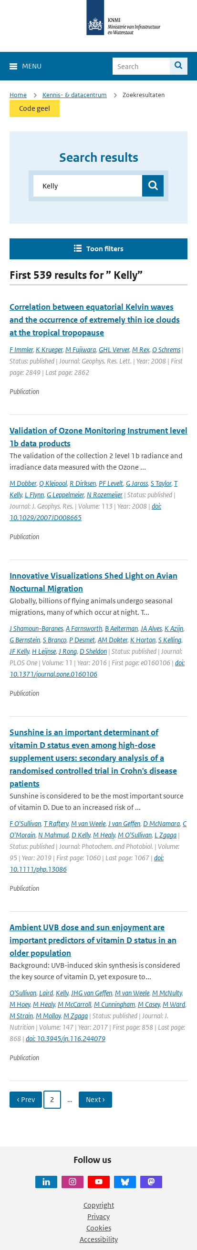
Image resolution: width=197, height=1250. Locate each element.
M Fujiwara (80, 349)
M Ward (174, 1004)
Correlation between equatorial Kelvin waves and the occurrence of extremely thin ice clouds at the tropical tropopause (95, 320)
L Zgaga (165, 834)
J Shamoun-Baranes (36, 628)
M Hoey (20, 1004)
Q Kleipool (53, 483)
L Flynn (34, 494)
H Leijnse (44, 651)
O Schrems (166, 349)
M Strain (21, 1015)
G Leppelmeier (65, 494)
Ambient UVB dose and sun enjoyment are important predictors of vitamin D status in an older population (93, 940)
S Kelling (169, 639)
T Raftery (56, 823)
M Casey (149, 1004)
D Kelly (81, 834)
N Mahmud (53, 834)
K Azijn (174, 628)
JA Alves (151, 628)
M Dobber (23, 483)
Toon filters (105, 248)
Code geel (34, 108)
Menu (31, 65)
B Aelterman (121, 628)
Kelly (62, 992)
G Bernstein (25, 639)
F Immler (21, 349)
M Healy (104, 834)
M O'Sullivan (135, 834)
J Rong (68, 651)
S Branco (54, 639)
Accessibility (99, 1239)
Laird (46, 992)
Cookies (98, 1227)
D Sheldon (93, 651)
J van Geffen (124, 823)
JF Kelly (19, 651)
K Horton (143, 639)
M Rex (140, 349)
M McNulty (167, 992)
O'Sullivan (23, 992)
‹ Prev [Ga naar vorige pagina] (26, 1099)
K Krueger (49, 349)
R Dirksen (83, 483)
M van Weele (88, 823)
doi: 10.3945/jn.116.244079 (65, 1038)
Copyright (98, 1205)
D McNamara (161, 823)
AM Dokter (112, 639)
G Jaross (137, 483)
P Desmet (82, 639)
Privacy (98, 1216)
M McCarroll (74, 1004)
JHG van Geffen (91, 992)
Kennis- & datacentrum (74, 95)
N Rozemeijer (105, 494)
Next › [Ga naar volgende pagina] (95, 1099)
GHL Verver (114, 349)
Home (18, 95)
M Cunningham (114, 1004)
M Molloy (48, 1015)
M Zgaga (75, 1015)
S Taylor (161, 483)
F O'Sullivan (25, 823)
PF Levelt (111, 483)
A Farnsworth (84, 628)
